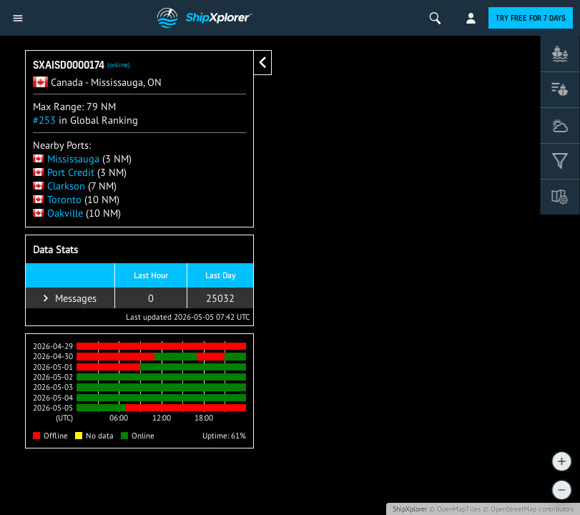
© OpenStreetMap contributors (528, 509)
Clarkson (59, 185)
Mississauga (66, 158)
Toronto (57, 199)
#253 (44, 120)
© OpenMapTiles (455, 509)
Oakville (58, 213)
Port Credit (63, 172)
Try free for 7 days (531, 18)
